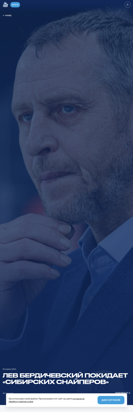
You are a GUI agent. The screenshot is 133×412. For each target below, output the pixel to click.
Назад (7, 15)
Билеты (15, 5)
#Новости (8, 393)
